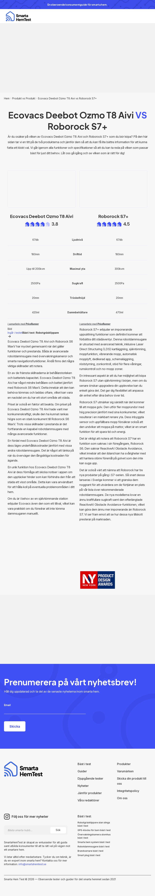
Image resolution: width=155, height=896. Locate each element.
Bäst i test (84, 764)
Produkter (124, 764)
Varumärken (125, 771)
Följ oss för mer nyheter (30, 816)
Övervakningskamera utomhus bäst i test (94, 836)
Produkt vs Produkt (23, 98)
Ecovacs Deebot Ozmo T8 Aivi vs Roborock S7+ (67, 98)
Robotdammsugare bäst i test (94, 846)
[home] (18, 16)
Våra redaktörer (88, 800)
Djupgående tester (90, 778)
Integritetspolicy (128, 791)
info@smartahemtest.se (32, 864)
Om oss (122, 798)
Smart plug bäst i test (89, 855)
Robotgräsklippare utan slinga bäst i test (94, 824)
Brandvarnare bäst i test (90, 851)
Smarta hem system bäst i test (94, 842)
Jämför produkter (90, 793)
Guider (82, 771)
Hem (6, 98)
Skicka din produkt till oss (131, 781)
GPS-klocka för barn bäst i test (94, 830)
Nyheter (83, 786)
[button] (144, 16)
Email (7, 705)
